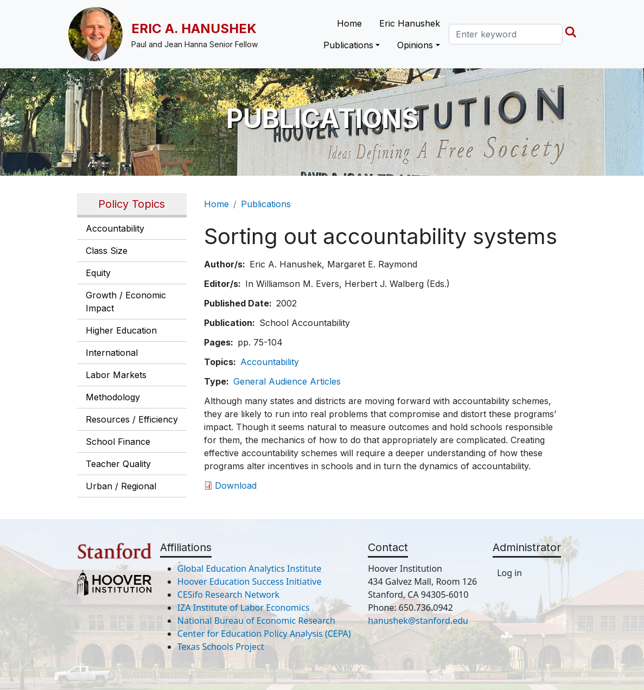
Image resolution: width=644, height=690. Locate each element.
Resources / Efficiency (132, 419)
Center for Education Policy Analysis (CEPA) (264, 634)
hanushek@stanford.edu (418, 621)
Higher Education (121, 330)
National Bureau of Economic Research (256, 621)
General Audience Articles (287, 381)
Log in (509, 573)
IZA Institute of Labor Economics (243, 608)
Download (236, 485)
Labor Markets (116, 374)
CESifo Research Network (228, 594)
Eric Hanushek (409, 23)
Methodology (113, 397)
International (112, 352)
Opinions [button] (415, 45)
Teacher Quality (118, 463)
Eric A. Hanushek (194, 28)
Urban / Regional (121, 486)
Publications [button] (348, 45)
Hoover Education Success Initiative (249, 581)
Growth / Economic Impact (126, 302)
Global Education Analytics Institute (249, 568)
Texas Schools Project (220, 647)
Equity (98, 272)
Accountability (115, 228)
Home (349, 23)
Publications (266, 204)
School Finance (118, 441)
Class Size (106, 250)
